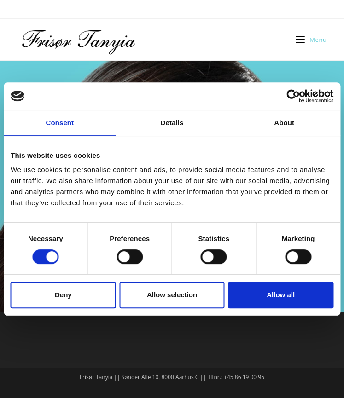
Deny (63, 295)
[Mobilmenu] (311, 39)
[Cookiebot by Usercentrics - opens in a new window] (293, 96)
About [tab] (284, 123)
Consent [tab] (60, 123)
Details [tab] (172, 123)
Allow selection (172, 295)
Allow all (281, 295)
